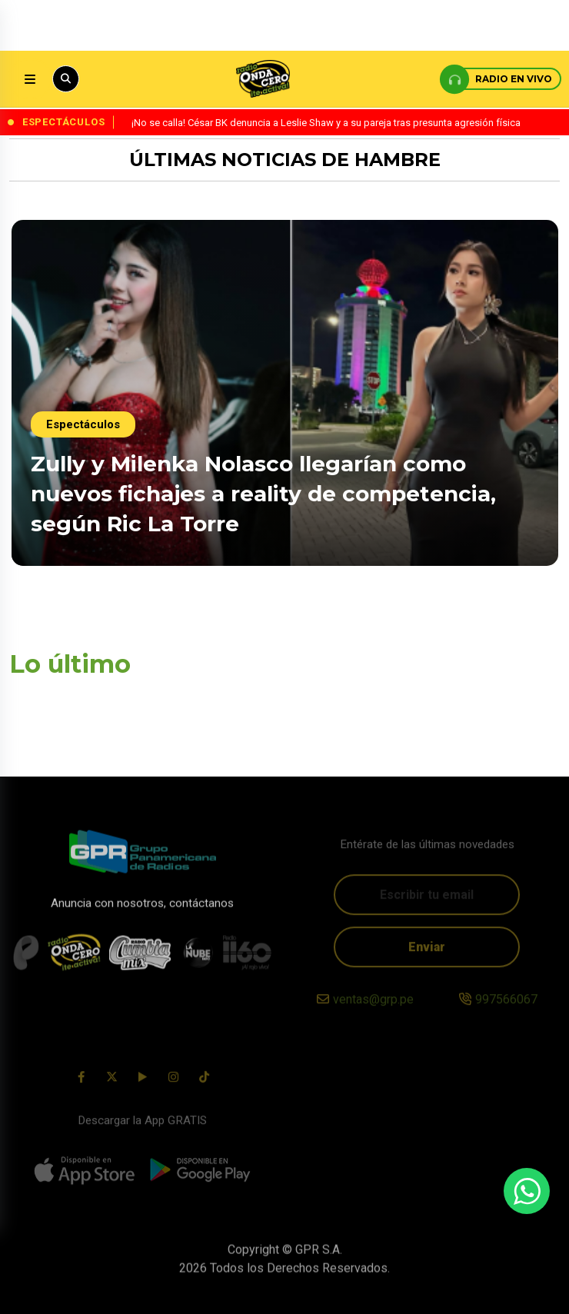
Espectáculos (83, 424)
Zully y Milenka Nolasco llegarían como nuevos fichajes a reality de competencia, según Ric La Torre (263, 494)
